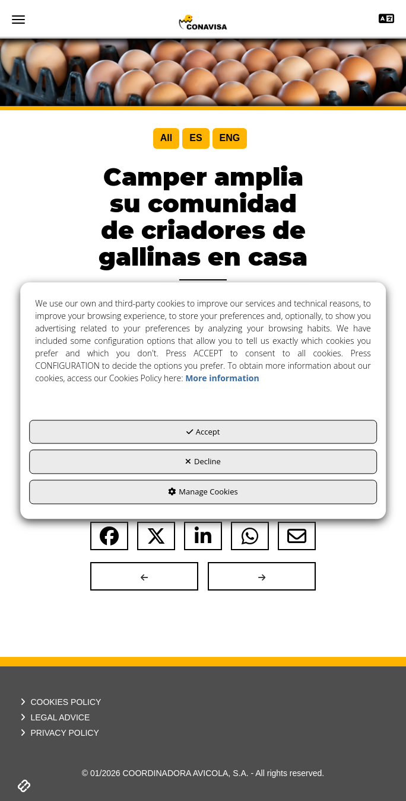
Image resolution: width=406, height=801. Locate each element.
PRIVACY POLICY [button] (58, 733)
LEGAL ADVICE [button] (54, 717)
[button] (203, 22)
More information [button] (222, 378)
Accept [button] (203, 431)
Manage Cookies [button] (202, 491)
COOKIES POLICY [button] (59, 702)
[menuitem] (166, 138)
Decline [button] (203, 462)
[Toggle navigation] (386, 20)
